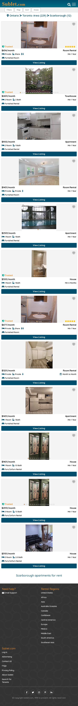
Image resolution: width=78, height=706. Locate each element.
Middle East (46, 633)
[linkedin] (51, 692)
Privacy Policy (8, 670)
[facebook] (26, 692)
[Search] (69, 4)
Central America (48, 620)
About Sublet (7, 675)
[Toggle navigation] (74, 4)
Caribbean (45, 615)
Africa (43, 597)
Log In (4, 652)
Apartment (70, 141)
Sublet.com (8, 648)
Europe (44, 624)
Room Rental (69, 50)
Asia (43, 602)
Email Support (9, 593)
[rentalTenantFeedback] (70, 46)
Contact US (7, 661)
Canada (44, 611)
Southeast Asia (47, 642)
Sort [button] (27, 10)
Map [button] (18, 10)
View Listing (39, 62)
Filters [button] (9, 10)
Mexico (44, 629)
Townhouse (70, 96)
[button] (36, 10)
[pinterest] (45, 692)
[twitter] (33, 692)
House (73, 279)
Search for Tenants (7, 680)
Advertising (7, 657)
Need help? (9, 589)
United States (47, 593)
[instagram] (39, 692)
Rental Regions (50, 589)
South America (47, 638)
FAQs (4, 666)
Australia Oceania (49, 606)
